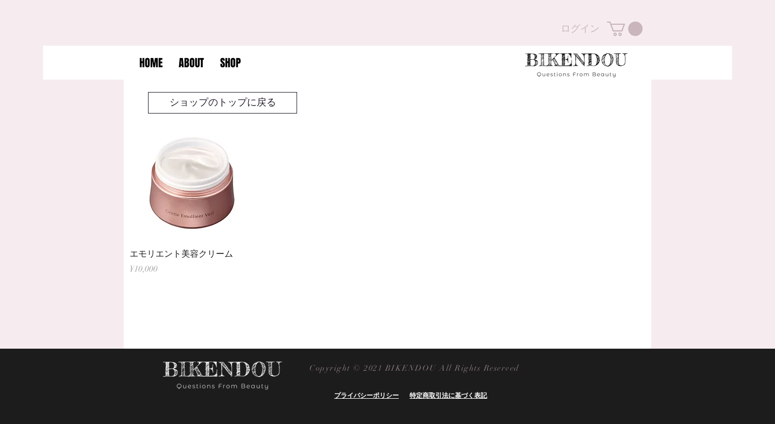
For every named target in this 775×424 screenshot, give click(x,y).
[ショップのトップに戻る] (222, 103)
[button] (625, 29)
